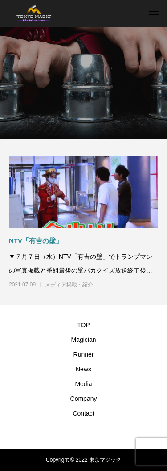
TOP (83, 324)
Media (83, 383)
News (83, 369)
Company (83, 398)
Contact (83, 413)
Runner (83, 354)
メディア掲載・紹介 (69, 284)
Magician (83, 339)
